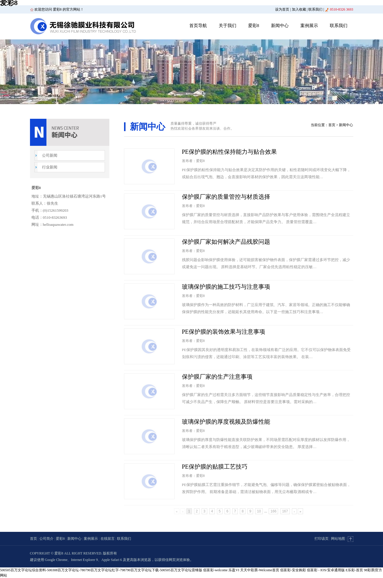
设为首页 (282, 9)
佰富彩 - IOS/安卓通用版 (326, 570)
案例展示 (309, 25)
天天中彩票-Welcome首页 (259, 570)
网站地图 (338, 539)
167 (285, 511)
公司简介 (46, 539)
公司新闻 (49, 155)
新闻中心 (280, 25)
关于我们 (227, 25)
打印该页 (322, 539)
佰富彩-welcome (215, 570)
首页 (331, 125)
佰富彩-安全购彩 (293, 570)
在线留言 (108, 539)
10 (259, 511)
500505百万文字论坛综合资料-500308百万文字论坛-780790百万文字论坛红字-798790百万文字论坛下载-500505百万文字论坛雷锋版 (101, 570)
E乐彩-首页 (354, 570)
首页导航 (198, 25)
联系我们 (315, 9)
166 (273, 511)
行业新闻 (49, 167)
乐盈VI (233, 570)
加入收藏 (299, 9)
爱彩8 (253, 25)
